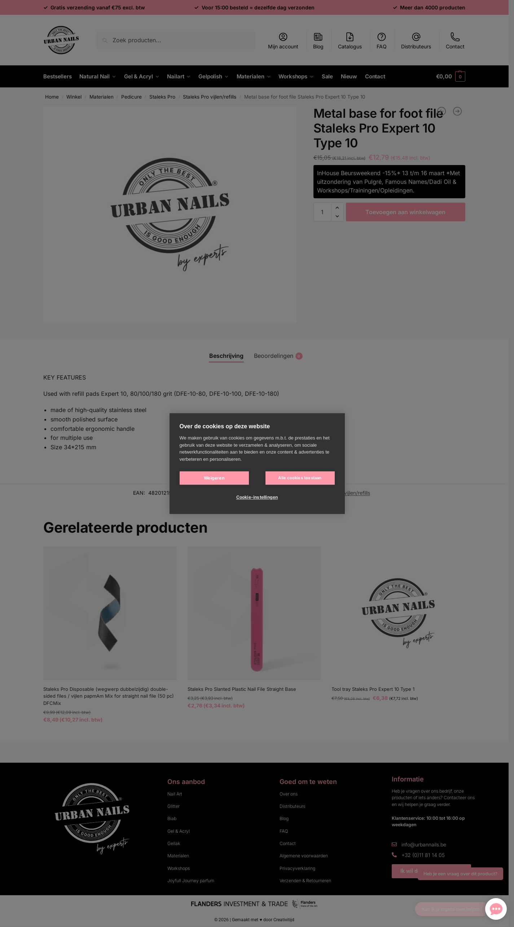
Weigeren (214, 478)
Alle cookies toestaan (299, 477)
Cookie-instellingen (257, 497)
